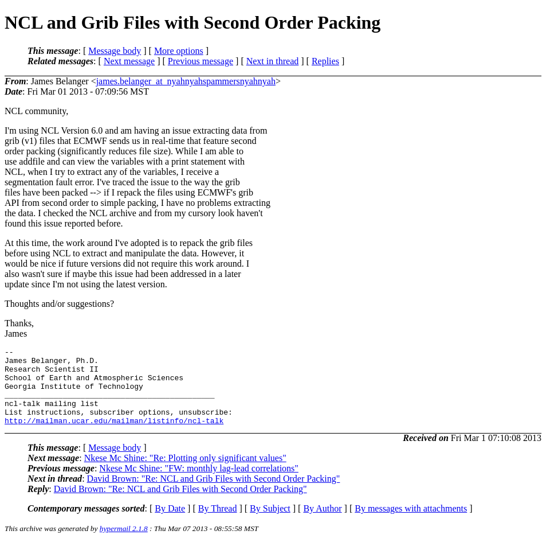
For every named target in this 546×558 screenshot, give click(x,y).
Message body (114, 51)
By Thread (217, 524)
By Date (170, 524)
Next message (129, 61)
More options (178, 51)
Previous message (200, 61)
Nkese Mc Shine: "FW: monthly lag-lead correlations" (198, 484)
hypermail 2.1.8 (124, 544)
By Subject (270, 524)
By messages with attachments (411, 524)
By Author (322, 524)
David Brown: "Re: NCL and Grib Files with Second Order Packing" (213, 494)
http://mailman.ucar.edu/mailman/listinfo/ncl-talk (114, 436)
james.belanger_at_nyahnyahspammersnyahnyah (186, 81)
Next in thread (272, 61)
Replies (325, 61)
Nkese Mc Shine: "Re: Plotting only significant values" (185, 473)
